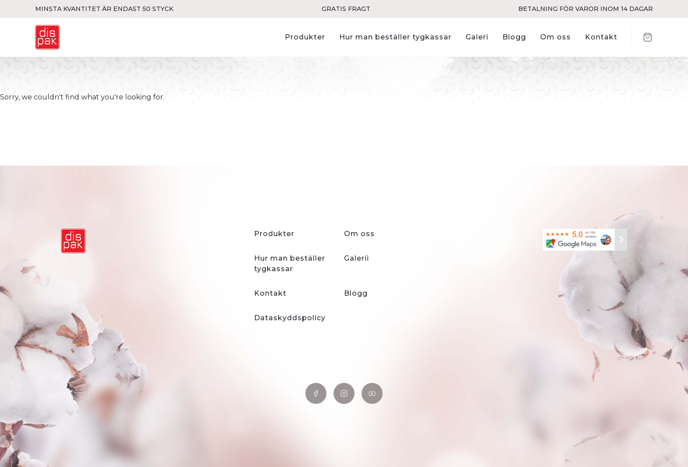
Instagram (344, 393)
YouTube (372, 393)
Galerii (356, 258)
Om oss (555, 37)
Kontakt (601, 37)
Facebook (315, 393)
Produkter (305, 37)
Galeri (477, 37)
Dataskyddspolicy (290, 318)
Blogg (514, 37)
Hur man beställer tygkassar (395, 37)
